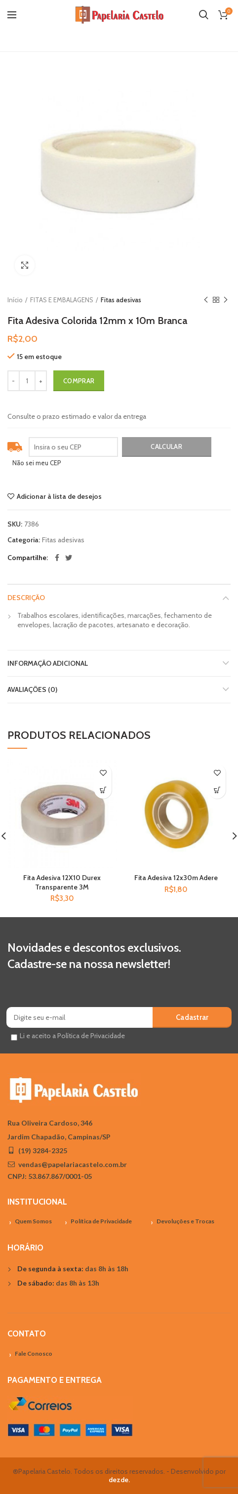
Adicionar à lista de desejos (59, 496)
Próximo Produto (226, 300)
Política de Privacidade (101, 1221)
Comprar (78, 381)
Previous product (206, 300)
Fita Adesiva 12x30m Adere (176, 877)
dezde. (119, 1479)
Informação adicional (47, 663)
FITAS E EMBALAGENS (61, 300)
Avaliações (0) (32, 689)
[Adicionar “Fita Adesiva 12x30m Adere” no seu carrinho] (217, 790)
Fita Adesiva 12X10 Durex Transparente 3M (62, 882)
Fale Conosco (33, 1353)
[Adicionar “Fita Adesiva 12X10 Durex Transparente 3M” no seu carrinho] (103, 790)
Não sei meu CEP (36, 463)
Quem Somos (33, 1221)
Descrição (26, 597)
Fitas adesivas (121, 300)
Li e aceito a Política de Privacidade (72, 1035)
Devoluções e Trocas (185, 1221)
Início (15, 300)
